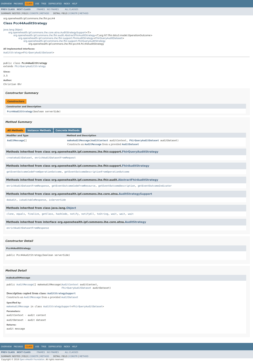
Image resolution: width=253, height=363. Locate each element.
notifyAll (87, 214)
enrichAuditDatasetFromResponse (28, 185)
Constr (34, 13)
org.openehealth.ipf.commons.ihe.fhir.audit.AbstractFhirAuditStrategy (54, 35)
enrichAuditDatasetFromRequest (55, 157)
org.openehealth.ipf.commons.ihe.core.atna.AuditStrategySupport (47, 32)
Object (71, 208)
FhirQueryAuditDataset (108, 38)
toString (102, 214)
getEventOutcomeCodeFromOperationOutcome (34, 171)
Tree (43, 4)
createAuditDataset (19, 157)
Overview (6, 4)
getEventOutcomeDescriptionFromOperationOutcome (96, 171)
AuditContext (99, 140)
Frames (41, 9)
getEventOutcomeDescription (116, 185)
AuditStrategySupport (135, 193)
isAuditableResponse (32, 199)
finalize (33, 214)
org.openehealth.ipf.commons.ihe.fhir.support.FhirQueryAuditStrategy (64, 41)
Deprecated (55, 4)
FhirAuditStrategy (135, 165)
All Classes (71, 9)
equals (20, 214)
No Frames (53, 9)
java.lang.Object (12, 29)
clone (10, 214)
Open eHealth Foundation (31, 359)
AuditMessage (15, 140)
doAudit (11, 199)
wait (114, 214)
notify (74, 214)
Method (44, 13)
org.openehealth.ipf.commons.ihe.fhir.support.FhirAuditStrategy (55, 38)
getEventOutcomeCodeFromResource (73, 185)
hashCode (61, 214)
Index (67, 4)
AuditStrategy (12, 52)
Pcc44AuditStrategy (19, 111)
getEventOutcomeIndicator (155, 185)
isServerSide (57, 199)
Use (37, 4)
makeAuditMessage (78, 140)
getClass (47, 214)
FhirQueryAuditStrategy (30, 66)
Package (18, 4)
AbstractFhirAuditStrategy (138, 179)
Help (74, 4)
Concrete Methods (68, 130)
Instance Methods (39, 130)
